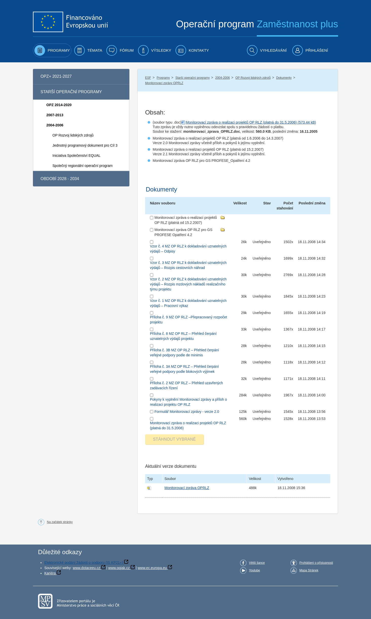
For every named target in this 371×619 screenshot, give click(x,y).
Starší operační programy (192, 78)
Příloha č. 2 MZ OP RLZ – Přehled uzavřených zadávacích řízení (186, 385)
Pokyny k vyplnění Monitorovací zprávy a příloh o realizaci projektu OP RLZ (188, 402)
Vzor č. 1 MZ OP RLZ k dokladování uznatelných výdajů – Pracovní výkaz (188, 303)
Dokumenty (284, 78)
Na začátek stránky (60, 522)
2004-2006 (222, 78)
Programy (163, 78)
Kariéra (50, 573)
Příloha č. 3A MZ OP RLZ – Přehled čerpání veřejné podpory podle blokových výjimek (184, 369)
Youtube (254, 570)
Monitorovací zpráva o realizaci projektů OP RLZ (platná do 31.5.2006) (241, 122)
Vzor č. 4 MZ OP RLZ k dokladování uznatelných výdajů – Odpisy (188, 248)
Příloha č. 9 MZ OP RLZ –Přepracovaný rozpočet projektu (188, 319)
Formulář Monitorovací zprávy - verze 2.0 (186, 412)
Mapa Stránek (308, 570)
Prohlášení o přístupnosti (316, 563)
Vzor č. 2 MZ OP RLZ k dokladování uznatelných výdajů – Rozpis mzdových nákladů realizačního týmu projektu (188, 284)
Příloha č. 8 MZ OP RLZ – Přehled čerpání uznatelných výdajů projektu (183, 336)
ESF (148, 78)
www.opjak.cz (119, 568)
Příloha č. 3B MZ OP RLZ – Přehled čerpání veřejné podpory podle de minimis (184, 352)
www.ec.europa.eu (152, 568)
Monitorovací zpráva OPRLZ (186, 488)
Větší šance (257, 563)
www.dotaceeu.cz (86, 568)
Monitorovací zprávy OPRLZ (164, 83)
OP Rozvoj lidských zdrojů (252, 78)
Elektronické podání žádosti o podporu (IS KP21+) (83, 562)
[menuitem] (52, 50)
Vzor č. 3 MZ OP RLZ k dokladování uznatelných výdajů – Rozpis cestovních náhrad (188, 265)
